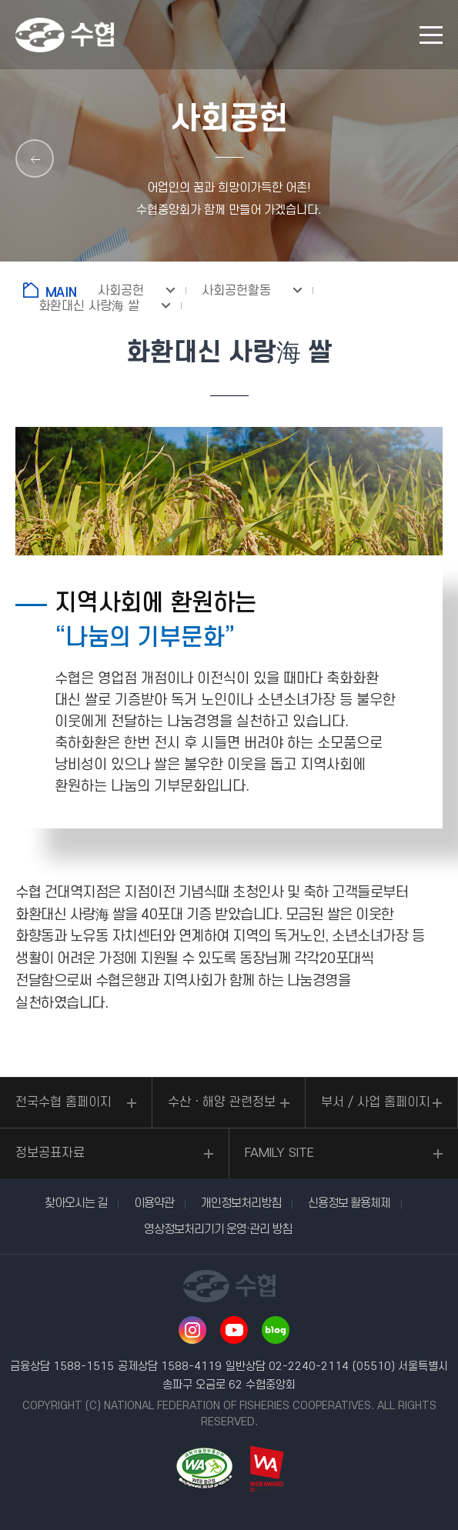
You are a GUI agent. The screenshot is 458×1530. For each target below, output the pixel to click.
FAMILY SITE (279, 1153)
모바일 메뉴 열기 (431, 35)
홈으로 (52, 290)
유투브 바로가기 (234, 1330)
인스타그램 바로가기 (192, 1330)
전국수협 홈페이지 (63, 1102)
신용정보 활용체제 (349, 1203)
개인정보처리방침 (241, 1203)
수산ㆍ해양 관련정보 (222, 1102)
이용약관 (154, 1203)
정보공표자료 (50, 1153)
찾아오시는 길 (76, 1203)
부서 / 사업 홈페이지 (375, 1102)
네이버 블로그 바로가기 (275, 1330)
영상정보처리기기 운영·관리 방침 (218, 1229)
